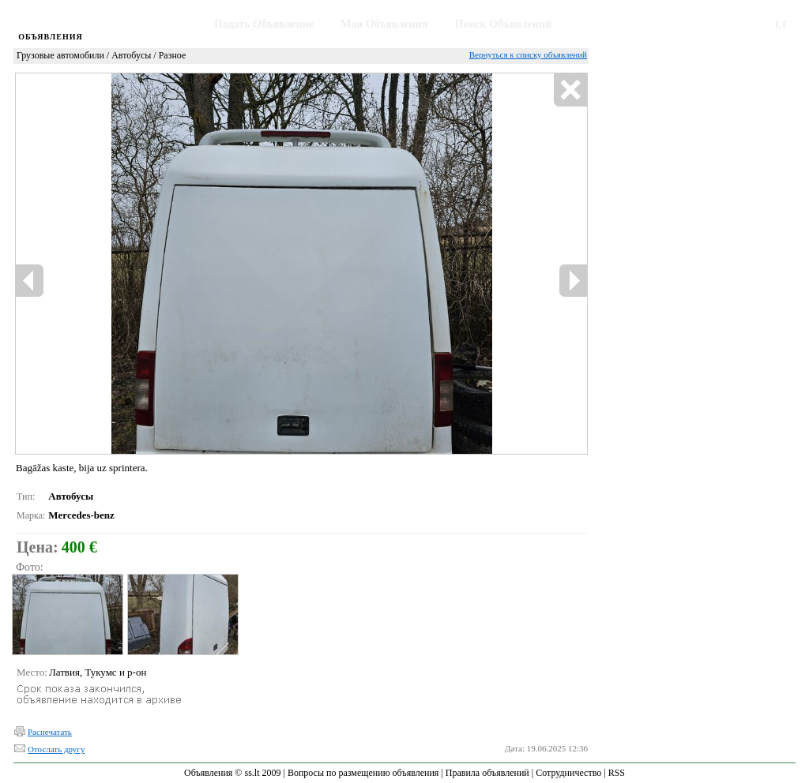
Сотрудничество (568, 772)
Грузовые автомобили (60, 55)
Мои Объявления (384, 24)
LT (781, 24)
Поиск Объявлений (503, 24)
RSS (616, 772)
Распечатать (50, 731)
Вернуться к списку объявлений (528, 54)
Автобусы (131, 55)
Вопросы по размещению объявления (363, 772)
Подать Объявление (264, 24)
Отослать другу (56, 749)
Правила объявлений (487, 772)
